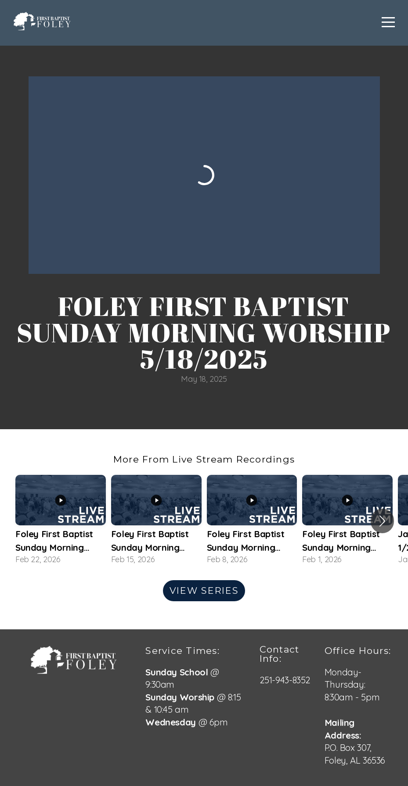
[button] (382, 521)
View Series (204, 590)
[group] (60, 521)
